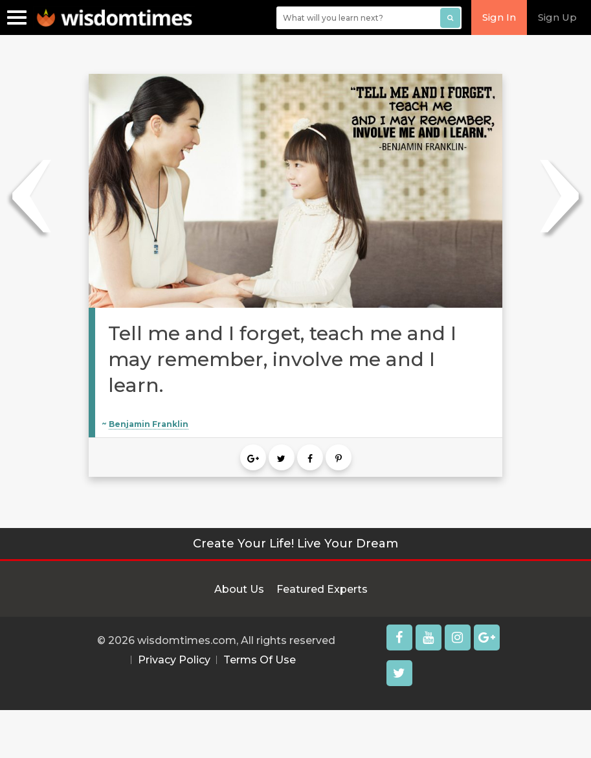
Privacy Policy (174, 660)
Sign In (499, 17)
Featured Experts (322, 589)
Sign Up (557, 17)
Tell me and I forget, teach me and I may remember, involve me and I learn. (282, 359)
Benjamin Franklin (148, 424)
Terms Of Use (259, 660)
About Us (239, 589)
